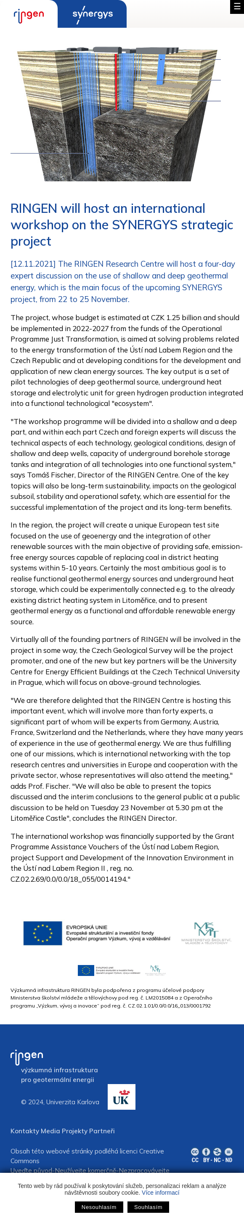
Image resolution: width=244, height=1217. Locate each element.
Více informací (160, 1192)
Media (50, 1131)
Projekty (75, 1131)
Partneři (102, 1131)
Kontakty (25, 1131)
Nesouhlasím (99, 1207)
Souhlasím (148, 1207)
